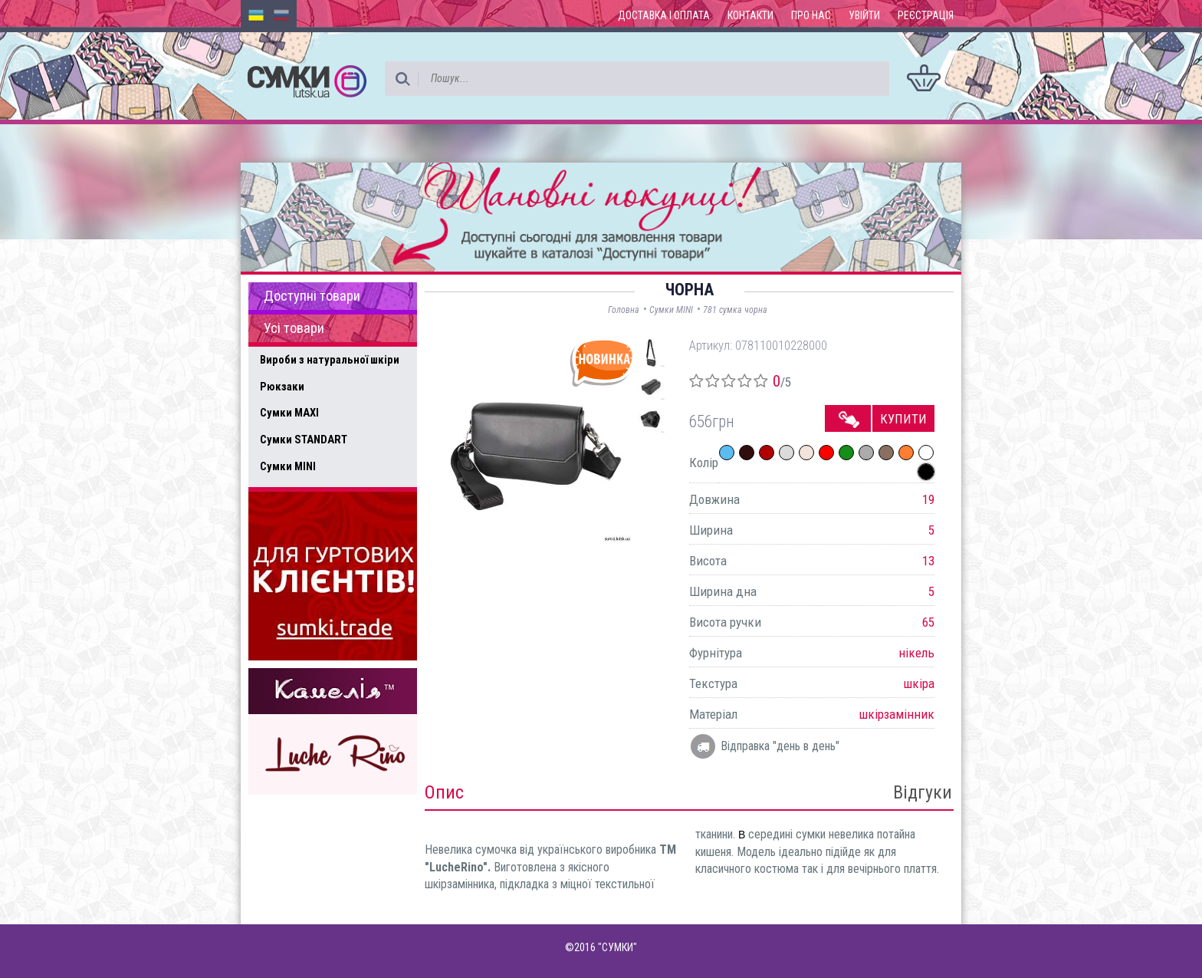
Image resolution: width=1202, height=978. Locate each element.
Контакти (750, 15)
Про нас (811, 15)
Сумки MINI (288, 466)
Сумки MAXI (289, 413)
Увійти (864, 15)
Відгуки (922, 792)
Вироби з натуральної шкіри (329, 360)
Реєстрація (926, 15)
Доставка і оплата (664, 15)
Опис (444, 792)
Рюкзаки (282, 387)
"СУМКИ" (617, 947)
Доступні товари (312, 296)
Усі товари (294, 328)
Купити (903, 418)
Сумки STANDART (303, 439)
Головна (623, 310)
